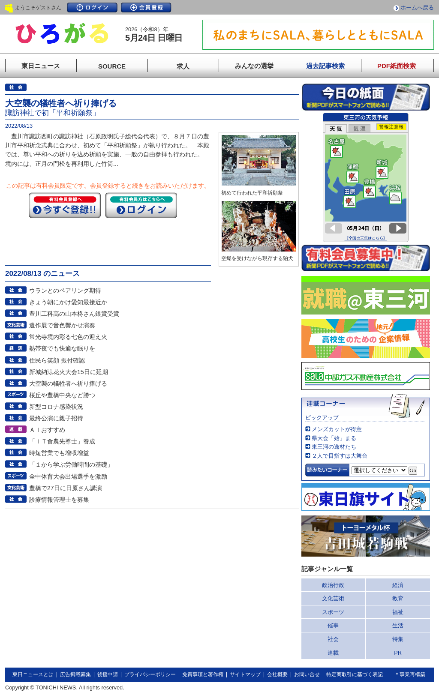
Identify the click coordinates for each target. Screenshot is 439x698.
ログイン (92, 7)
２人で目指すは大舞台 (339, 455)
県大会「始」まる (334, 438)
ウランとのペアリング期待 (65, 290)
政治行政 (333, 585)
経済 (397, 585)
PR (398, 653)
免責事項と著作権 (202, 674)
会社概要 (277, 674)
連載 (333, 653)
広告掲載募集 (75, 674)
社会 (333, 639)
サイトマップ (245, 674)
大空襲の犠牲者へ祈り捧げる (68, 383)
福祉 (397, 612)
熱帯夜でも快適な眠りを (62, 348)
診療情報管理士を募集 (59, 499)
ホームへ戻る (417, 7)
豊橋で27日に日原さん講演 (65, 488)
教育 (397, 598)
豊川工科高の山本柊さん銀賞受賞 (74, 313)
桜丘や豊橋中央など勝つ (62, 395)
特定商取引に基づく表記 (354, 674)
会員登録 (146, 7)
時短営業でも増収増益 (59, 452)
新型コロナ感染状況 (56, 406)
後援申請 (107, 674)
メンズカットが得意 (337, 429)
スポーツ (333, 612)
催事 (333, 625)
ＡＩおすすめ (47, 429)
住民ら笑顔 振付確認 (57, 360)
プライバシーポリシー (150, 674)
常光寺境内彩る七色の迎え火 (68, 336)
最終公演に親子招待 (56, 418)
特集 (397, 639)
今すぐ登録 (65, 205)
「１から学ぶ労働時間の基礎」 (71, 464)
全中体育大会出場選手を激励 (68, 476)
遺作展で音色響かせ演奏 (62, 325)
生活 (397, 625)
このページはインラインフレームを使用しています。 (366, 177)
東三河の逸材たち (334, 446)
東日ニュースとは (33, 674)
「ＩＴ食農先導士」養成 (62, 441)
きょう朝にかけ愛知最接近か (68, 302)
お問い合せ (307, 674)
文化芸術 (333, 598)
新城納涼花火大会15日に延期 (68, 371)
